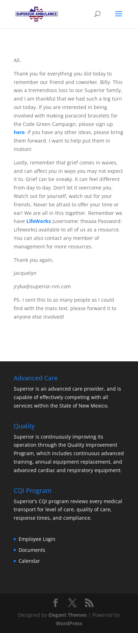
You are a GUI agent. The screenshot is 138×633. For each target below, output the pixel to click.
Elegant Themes (67, 614)
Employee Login (37, 539)
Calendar (29, 560)
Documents (32, 550)
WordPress (69, 623)
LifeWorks (38, 221)
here (19, 132)
